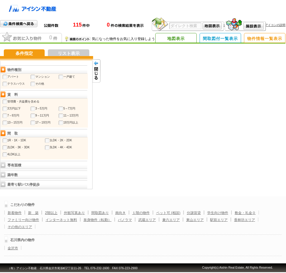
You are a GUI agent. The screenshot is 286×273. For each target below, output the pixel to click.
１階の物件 (141, 213)
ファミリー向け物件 (23, 220)
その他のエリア (20, 227)
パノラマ (125, 220)
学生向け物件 (217, 213)
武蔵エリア (147, 220)
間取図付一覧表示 (220, 38)
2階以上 (51, 213)
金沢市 (13, 248)
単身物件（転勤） (97, 220)
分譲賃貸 (194, 213)
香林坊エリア (244, 220)
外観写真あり (74, 213)
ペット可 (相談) (168, 213)
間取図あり (100, 213)
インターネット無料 (61, 220)
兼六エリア (171, 220)
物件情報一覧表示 (264, 38)
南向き (120, 213)
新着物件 (15, 213)
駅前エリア (219, 220)
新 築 (33, 213)
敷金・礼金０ (245, 213)
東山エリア (195, 220)
